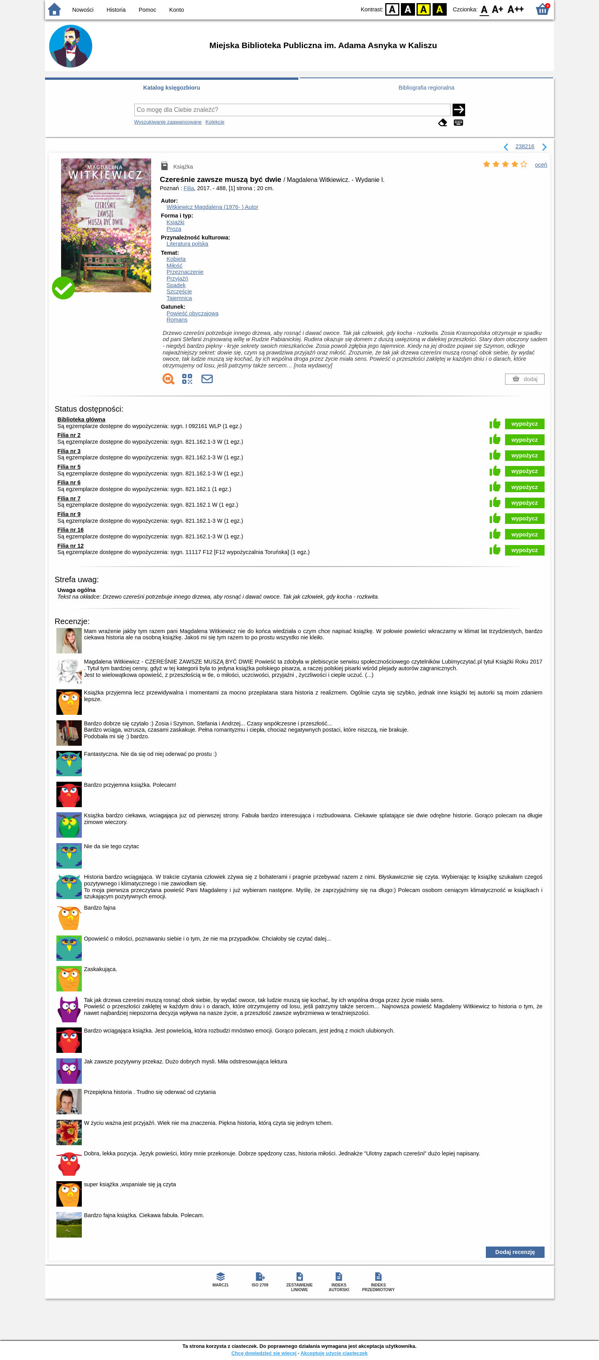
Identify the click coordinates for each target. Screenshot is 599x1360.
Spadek (176, 285)
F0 (484, 8)
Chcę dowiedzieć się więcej (263, 1353)
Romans (177, 320)
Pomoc (147, 10)
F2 (516, 8)
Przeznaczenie (184, 272)
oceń (541, 165)
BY (439, 8)
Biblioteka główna (81, 419)
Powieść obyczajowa (192, 313)
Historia (116, 10)
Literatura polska (187, 244)
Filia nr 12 (71, 546)
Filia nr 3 (69, 451)
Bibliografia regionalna (426, 88)
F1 (498, 8)
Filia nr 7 (69, 498)
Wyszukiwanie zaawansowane (168, 122)
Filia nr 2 (69, 435)
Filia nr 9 (69, 514)
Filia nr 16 (71, 530)
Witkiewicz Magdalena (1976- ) (212, 207)
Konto (176, 10)
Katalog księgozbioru (171, 88)
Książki (175, 222)
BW (408, 8)
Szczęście (179, 291)
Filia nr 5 (69, 467)
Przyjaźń (177, 278)
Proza (173, 229)
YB (424, 8)
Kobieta (176, 259)
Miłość (174, 266)
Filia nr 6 (69, 482)
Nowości (83, 10)
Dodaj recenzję (515, 1252)
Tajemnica (179, 298)
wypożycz (525, 424)
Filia (189, 188)
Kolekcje (215, 122)
